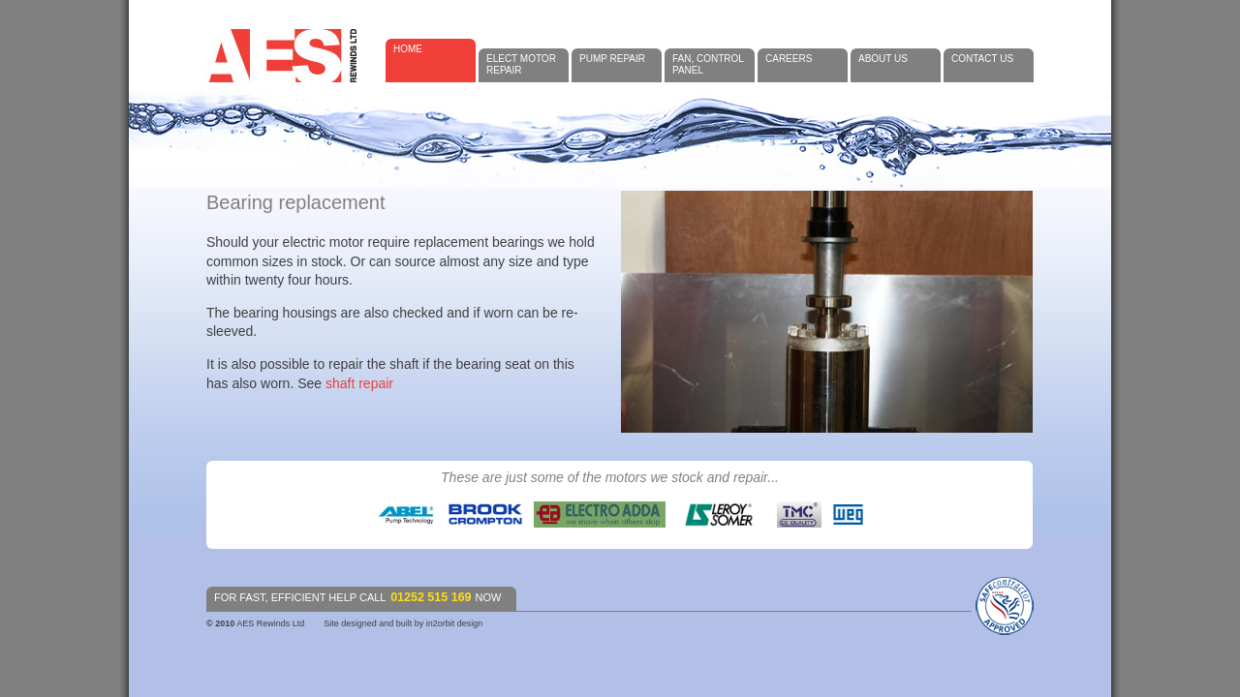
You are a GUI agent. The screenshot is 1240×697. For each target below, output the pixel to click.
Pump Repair (612, 58)
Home (407, 49)
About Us (883, 58)
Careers (788, 58)
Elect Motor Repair (521, 64)
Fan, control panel (708, 64)
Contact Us (982, 58)
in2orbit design (454, 623)
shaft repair (359, 383)
